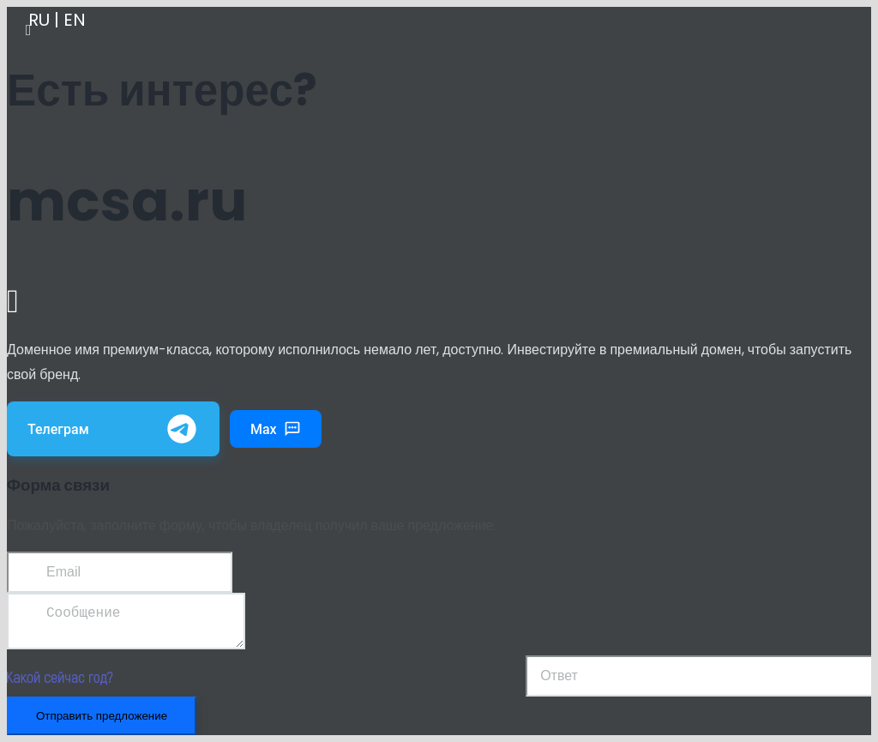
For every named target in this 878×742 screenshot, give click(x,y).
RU (39, 20)
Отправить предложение (101, 722)
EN (74, 20)
